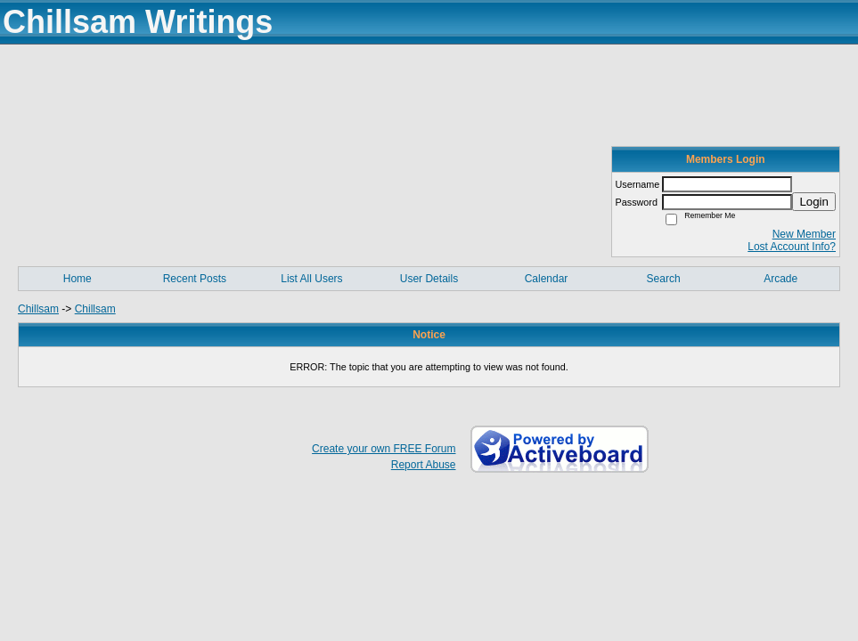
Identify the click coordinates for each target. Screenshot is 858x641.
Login (814, 201)
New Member (804, 234)
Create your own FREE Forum (383, 448)
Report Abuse (423, 464)
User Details (429, 278)
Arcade (780, 278)
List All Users (311, 278)
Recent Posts (194, 278)
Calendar (546, 278)
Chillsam (38, 309)
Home (77, 278)
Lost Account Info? (792, 246)
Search (664, 278)
